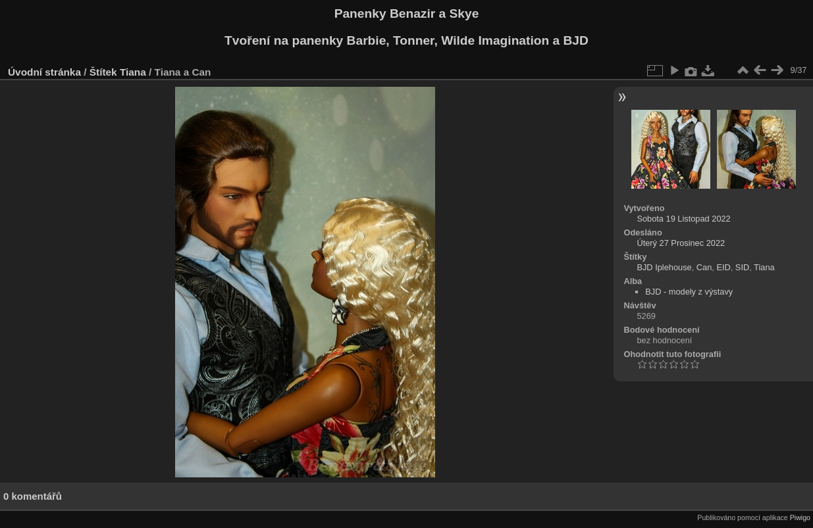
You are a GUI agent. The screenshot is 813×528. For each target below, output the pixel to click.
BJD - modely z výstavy (689, 292)
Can (704, 267)
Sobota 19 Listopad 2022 (683, 219)
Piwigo (800, 517)
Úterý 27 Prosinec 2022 (681, 243)
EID (723, 267)
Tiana (133, 72)
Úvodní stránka (44, 72)
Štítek (103, 72)
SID (742, 267)
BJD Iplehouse (664, 267)
